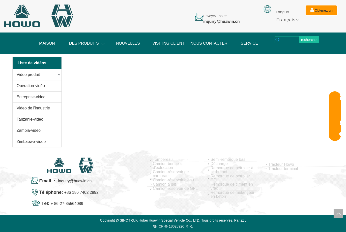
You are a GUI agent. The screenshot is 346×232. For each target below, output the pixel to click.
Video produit (28, 74)
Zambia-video (29, 130)
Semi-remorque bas (227, 160)
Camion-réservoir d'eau (173, 180)
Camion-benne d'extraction (166, 166)
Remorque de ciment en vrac (231, 186)
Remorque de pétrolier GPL (230, 178)
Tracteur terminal (283, 169)
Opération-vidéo (31, 86)
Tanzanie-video (30, 119)
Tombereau (163, 160)
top (338, 213)
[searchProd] (290, 39)
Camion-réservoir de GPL (175, 189)
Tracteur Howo (281, 164)
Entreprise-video (31, 97)
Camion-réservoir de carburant (171, 174)
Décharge (219, 164)
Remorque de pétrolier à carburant (231, 170)
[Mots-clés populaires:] (309, 39)
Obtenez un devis (321, 11)
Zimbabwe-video (31, 141)
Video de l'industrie (33, 108)
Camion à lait (164, 184)
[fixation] (267, 9)
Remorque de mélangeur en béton (232, 195)
